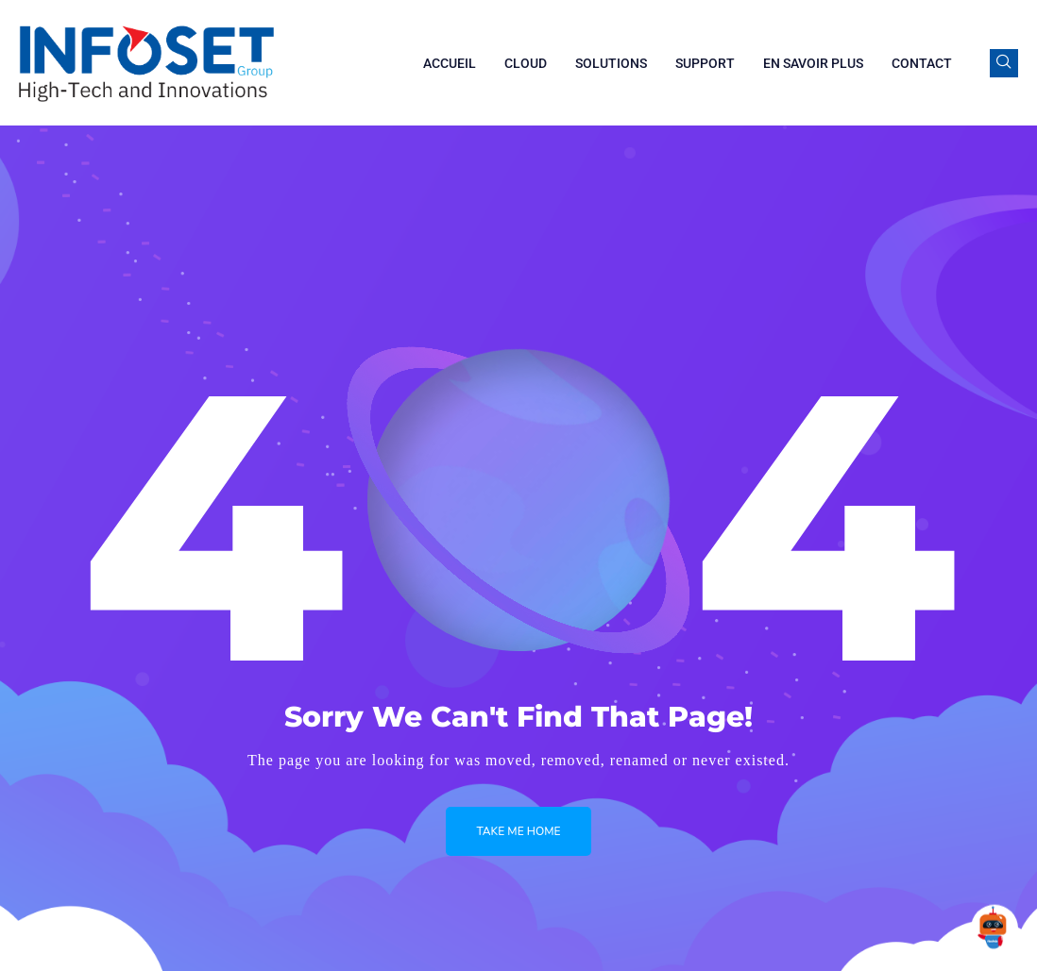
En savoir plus (813, 63)
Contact (922, 63)
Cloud (525, 63)
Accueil (449, 63)
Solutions (611, 63)
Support (705, 63)
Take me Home (518, 831)
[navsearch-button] (1004, 63)
